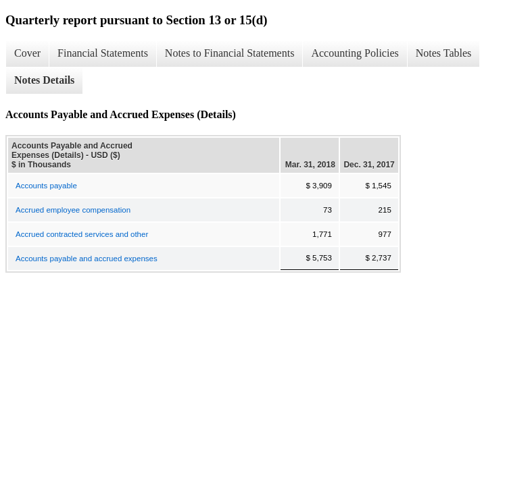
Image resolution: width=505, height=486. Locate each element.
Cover (27, 53)
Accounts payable (46, 186)
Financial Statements (102, 53)
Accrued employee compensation (73, 210)
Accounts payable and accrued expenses (87, 258)
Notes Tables (444, 53)
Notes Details (44, 80)
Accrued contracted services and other (82, 234)
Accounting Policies (354, 53)
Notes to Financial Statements (230, 53)
